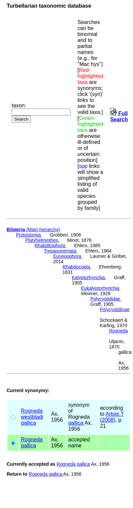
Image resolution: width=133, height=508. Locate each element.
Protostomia (29, 235)
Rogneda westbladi (32, 414)
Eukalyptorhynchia (100, 288)
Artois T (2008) (112, 417)
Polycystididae (105, 298)
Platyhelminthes (42, 240)
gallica (28, 423)
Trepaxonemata (60, 251)
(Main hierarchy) (33, 229)
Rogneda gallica (73, 464)
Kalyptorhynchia (89, 277)
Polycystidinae (115, 309)
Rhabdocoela (77, 266)
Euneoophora (67, 256)
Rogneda (118, 330)
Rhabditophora (50, 245)
